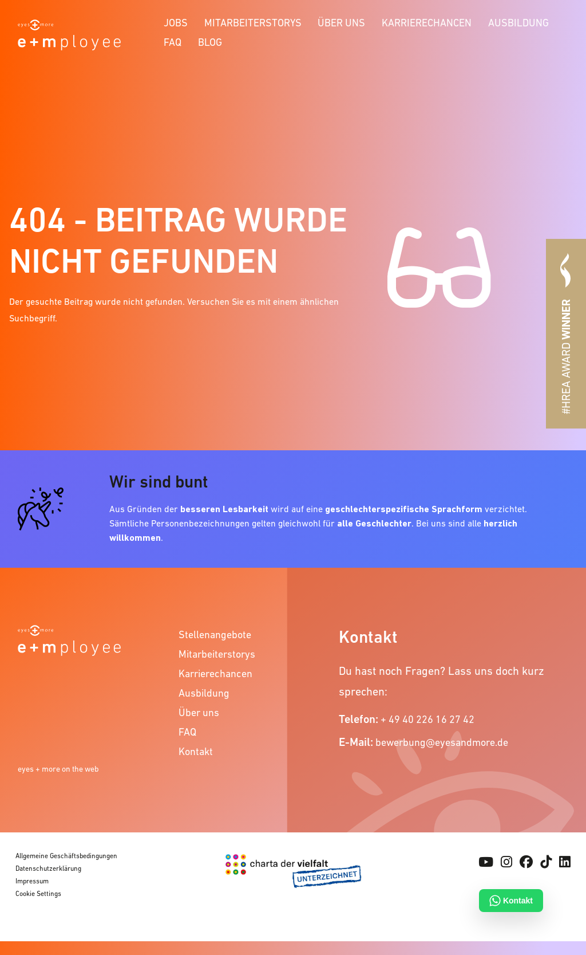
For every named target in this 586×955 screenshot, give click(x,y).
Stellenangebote (215, 634)
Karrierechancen (427, 23)
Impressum (32, 881)
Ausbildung (518, 23)
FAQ (172, 42)
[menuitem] (176, 21)
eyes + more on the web (58, 768)
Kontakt (196, 751)
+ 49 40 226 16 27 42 (427, 719)
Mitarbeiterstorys (253, 23)
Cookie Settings (38, 893)
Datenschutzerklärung (48, 868)
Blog (210, 42)
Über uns (341, 23)
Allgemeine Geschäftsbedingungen (66, 855)
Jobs (176, 23)
